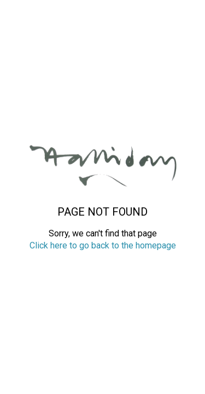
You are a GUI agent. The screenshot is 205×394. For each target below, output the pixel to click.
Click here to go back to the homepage (103, 245)
